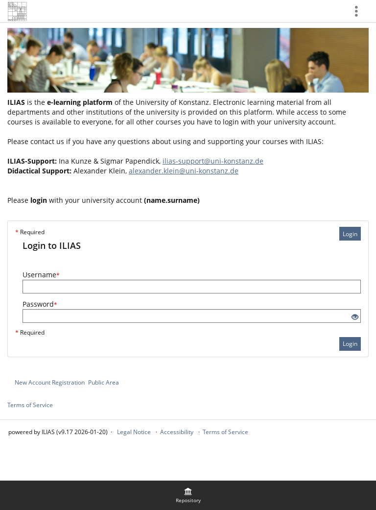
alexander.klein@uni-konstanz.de (183, 170)
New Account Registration (50, 382)
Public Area (103, 382)
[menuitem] (188, 495)
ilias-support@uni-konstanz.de (213, 161)
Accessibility (176, 432)
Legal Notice (134, 432)
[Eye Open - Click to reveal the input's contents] (355, 317)
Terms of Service (30, 405)
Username (41, 274)
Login (350, 234)
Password (40, 304)
